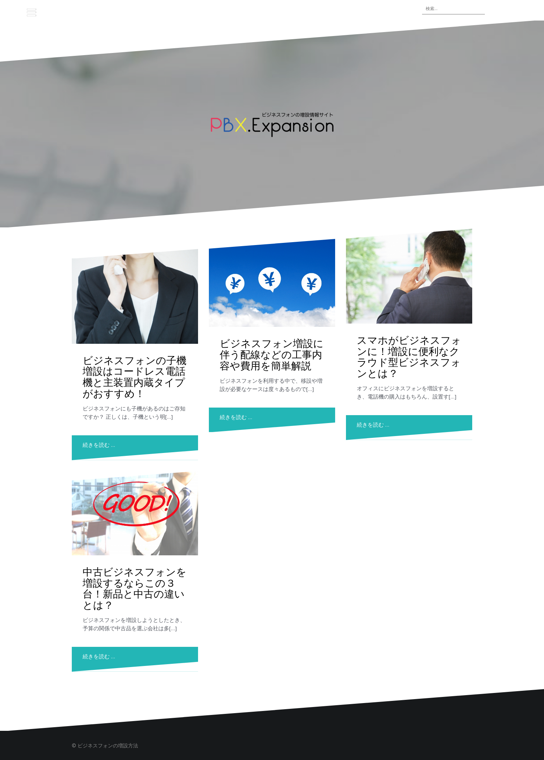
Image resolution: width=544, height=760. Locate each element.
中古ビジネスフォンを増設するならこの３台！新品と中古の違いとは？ (135, 588)
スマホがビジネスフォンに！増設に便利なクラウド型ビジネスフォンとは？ (409, 356)
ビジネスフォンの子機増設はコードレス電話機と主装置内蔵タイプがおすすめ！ (135, 376)
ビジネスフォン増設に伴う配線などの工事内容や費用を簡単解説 (272, 354)
